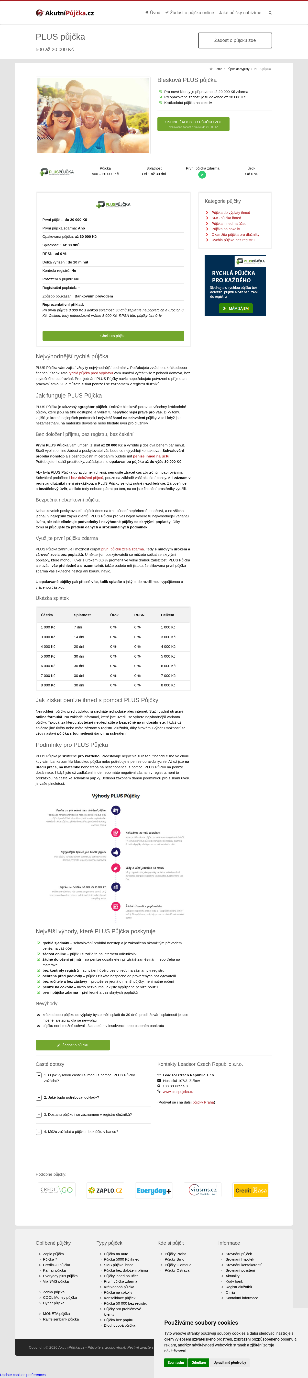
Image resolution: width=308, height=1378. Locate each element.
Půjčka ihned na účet (228, 223)
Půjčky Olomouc (178, 1265)
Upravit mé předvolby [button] (229, 1363)
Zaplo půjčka (53, 1254)
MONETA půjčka (56, 1313)
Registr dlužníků (239, 1287)
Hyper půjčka (54, 1303)
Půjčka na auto (116, 1254)
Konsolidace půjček (119, 1298)
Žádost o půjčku (72, 1045)
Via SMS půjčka (56, 1281)
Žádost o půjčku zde (235, 40)
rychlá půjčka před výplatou (90, 373)
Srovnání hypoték (240, 1259)
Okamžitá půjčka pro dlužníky (235, 234)
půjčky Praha (203, 1102)
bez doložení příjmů (87, 478)
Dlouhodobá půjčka (119, 1325)
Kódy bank (234, 1281)
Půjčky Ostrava (177, 1270)
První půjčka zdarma (120, 1281)
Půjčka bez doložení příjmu (126, 1270)
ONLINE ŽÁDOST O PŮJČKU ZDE (193, 124)
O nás (230, 1292)
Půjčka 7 (50, 1259)
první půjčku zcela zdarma (122, 549)
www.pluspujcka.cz (178, 1092)
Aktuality (233, 1276)
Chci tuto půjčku (113, 336)
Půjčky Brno (174, 1259)
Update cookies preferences (23, 1375)
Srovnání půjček (239, 1254)
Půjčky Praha (175, 1254)
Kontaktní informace (242, 1298)
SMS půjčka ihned (226, 218)
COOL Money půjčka (60, 1297)
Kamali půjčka (54, 1270)
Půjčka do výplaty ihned (230, 212)
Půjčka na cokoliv (225, 229)
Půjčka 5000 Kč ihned (121, 1259)
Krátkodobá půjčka (119, 1287)
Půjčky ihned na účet (121, 1276)
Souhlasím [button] (176, 1363)
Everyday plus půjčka (60, 1276)
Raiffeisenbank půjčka (61, 1319)
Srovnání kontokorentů (244, 1265)
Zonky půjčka (54, 1292)
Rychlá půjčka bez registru (232, 240)
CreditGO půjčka (56, 1265)
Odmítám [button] (199, 1363)
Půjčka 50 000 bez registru (125, 1303)
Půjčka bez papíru (118, 1320)
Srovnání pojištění (240, 1270)
